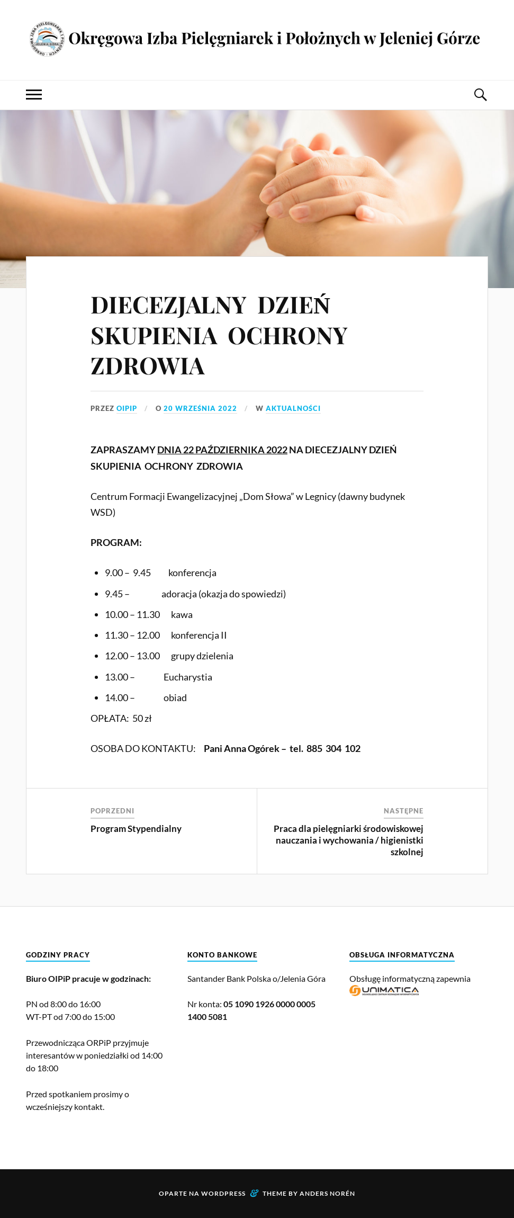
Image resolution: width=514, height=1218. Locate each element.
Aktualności (293, 408)
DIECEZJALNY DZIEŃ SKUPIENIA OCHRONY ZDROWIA (222, 334)
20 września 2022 (200, 408)
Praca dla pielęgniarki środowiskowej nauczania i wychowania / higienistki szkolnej (348, 840)
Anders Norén (327, 1193)
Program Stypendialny (136, 828)
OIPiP (126, 408)
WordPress (223, 1193)
